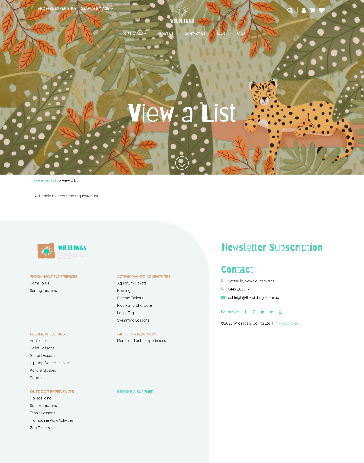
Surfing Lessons (43, 290)
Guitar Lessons (42, 355)
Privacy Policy (286, 323)
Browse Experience (56, 8)
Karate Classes (43, 370)
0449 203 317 (238, 289)
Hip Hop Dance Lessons (50, 363)
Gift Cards (133, 34)
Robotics (37, 377)
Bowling (123, 290)
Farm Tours (39, 283)
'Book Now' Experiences (54, 276)
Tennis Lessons (42, 413)
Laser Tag (125, 312)
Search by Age (97, 8)
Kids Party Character (135, 305)
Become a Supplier (135, 391)
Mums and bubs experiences (141, 340)
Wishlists (51, 180)
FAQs (241, 34)
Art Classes (39, 340)
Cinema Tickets (130, 298)
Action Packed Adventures (144, 276)
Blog (221, 34)
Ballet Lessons (42, 348)
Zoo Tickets (40, 427)
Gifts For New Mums (137, 334)
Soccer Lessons (43, 405)
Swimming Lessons (133, 320)
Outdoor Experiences (52, 391)
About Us (165, 34)
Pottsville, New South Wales (251, 281)
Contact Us (195, 34)
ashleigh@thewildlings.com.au (253, 297)
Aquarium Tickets (132, 283)
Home (35, 180)
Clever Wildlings (47, 334)
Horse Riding (41, 398)
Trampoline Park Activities (52, 420)
